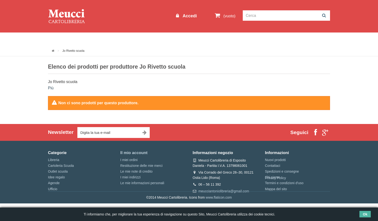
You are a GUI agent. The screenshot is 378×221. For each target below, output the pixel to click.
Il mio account (134, 152)
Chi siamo (272, 177)
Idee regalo (180, 39)
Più (51, 88)
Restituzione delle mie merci (141, 166)
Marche (204, 39)
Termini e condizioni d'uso (284, 183)
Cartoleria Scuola (127, 39)
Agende (54, 183)
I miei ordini (129, 160)
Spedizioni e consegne (282, 171)
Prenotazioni (230, 39)
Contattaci (272, 166)
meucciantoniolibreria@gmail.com (223, 191)
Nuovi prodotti (275, 160)
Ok (365, 214)
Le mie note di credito (136, 171)
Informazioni (62, 39)
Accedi (189, 15)
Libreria (156, 39)
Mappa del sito (276, 189)
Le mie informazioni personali (142, 183)
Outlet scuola (92, 39)
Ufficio (52, 189)
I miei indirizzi (130, 177)
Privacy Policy (275, 195)
